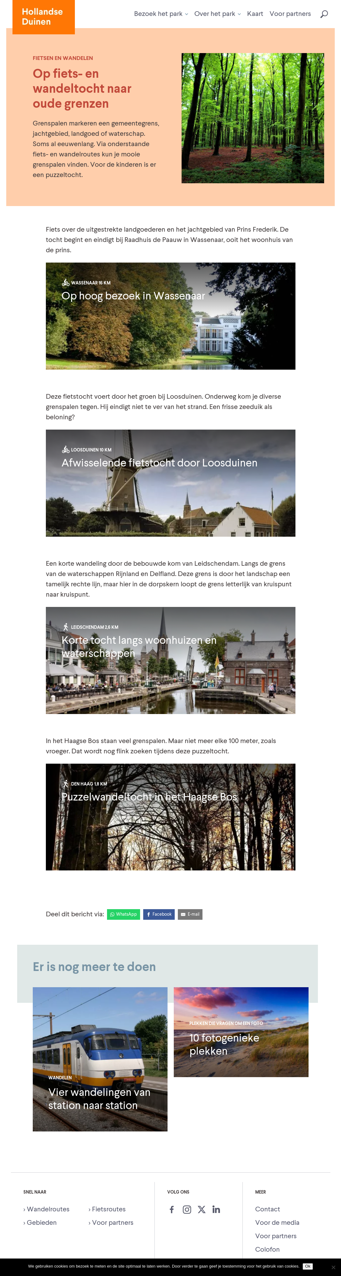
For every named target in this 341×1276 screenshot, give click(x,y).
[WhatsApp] (123, 914)
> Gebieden (40, 1222)
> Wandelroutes (46, 1209)
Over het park (217, 14)
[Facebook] (159, 914)
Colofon (267, 1249)
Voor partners (290, 14)
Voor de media (277, 1222)
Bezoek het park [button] (161, 14)
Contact (267, 1209)
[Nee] (333, 1267)
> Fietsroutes (107, 1209)
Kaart (255, 14)
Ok (307, 1266)
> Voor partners (111, 1222)
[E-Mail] (190, 914)
